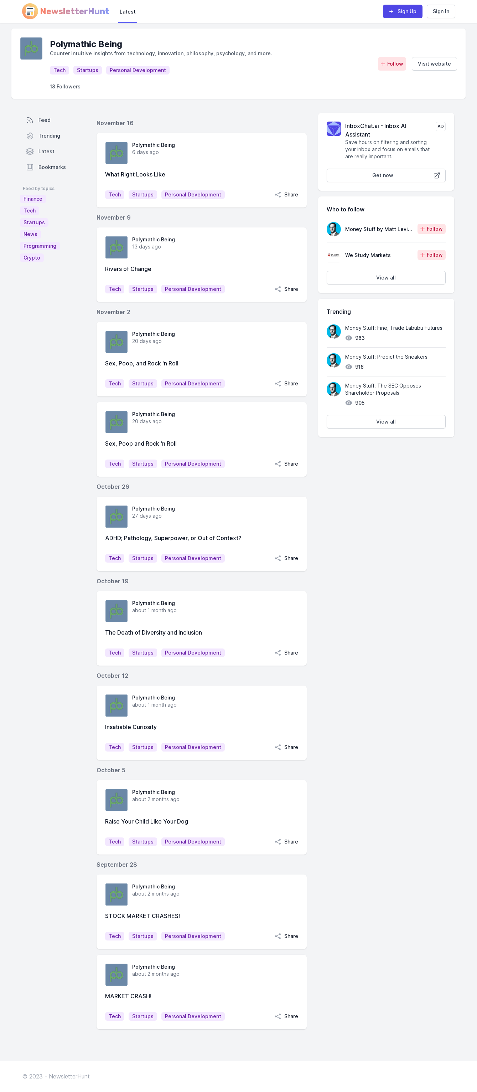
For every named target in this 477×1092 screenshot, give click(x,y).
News (30, 234)
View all (386, 278)
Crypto (32, 258)
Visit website (434, 64)
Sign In (441, 11)
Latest (128, 12)
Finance (33, 199)
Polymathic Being (153, 145)
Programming (40, 246)
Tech (30, 210)
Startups (34, 222)
